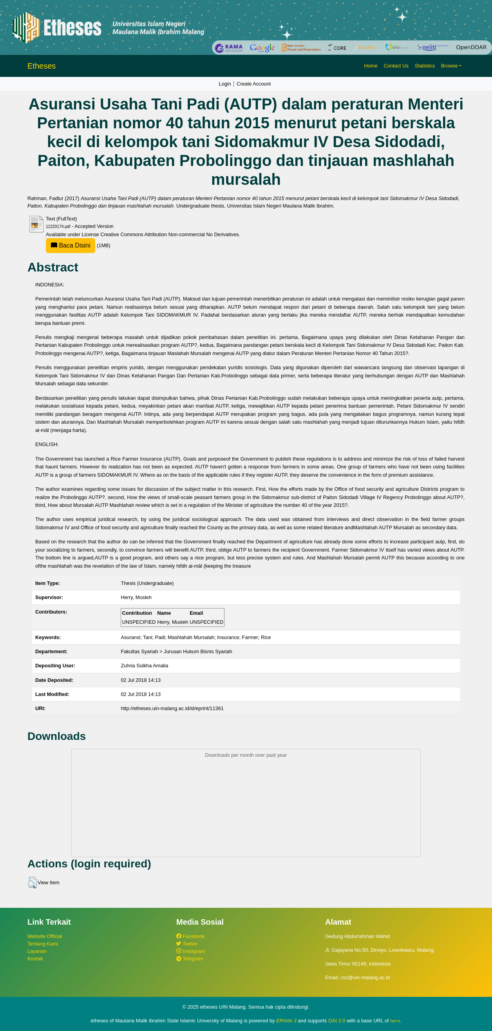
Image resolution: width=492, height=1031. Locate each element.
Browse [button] (449, 66)
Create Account (254, 84)
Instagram (190, 951)
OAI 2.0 (336, 1021)
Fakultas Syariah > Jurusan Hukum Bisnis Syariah (176, 651)
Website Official (44, 936)
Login (225, 84)
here (395, 1021)
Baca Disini (70, 245)
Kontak (35, 959)
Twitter (186, 944)
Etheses (41, 66)
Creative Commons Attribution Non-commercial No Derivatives (169, 234)
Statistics (425, 66)
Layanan (37, 951)
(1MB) (78, 245)
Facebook (190, 936)
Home (370, 66)
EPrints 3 (286, 1021)
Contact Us (396, 66)
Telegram (189, 959)
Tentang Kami (42, 944)
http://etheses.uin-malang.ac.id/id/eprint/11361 (172, 708)
